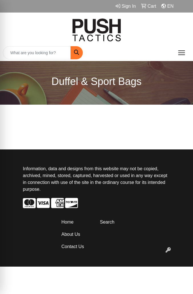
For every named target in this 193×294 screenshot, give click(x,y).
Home (67, 222)
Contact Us (72, 246)
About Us (70, 234)
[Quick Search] (37, 52)
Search (107, 222)
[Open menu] (181, 52)
